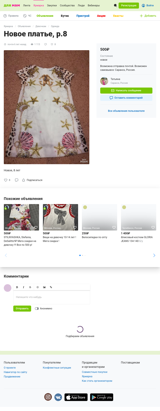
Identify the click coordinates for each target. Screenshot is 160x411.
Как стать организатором (97, 380)
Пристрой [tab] (83, 15)
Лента (26, 5)
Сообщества (67, 5)
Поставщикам (130, 362)
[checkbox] (33, 180)
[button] (129, 6)
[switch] (44, 308)
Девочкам (41, 26)
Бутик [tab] (65, 15)
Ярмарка (38, 5)
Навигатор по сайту (15, 372)
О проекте (10, 367)
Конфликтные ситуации (57, 367)
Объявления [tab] (45, 15)
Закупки (52, 5)
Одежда (55, 26)
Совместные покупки (94, 371)
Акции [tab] (101, 15)
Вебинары (94, 5)
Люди (81, 5)
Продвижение (12, 376)
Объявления (24, 26)
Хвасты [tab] (118, 15)
